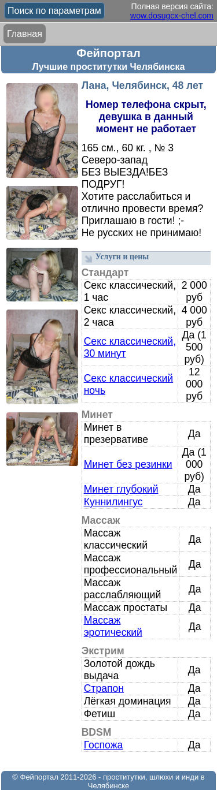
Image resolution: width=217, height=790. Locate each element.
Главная (24, 34)
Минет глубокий (121, 489)
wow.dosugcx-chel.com (172, 15)
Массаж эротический (113, 626)
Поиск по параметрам (54, 11)
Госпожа (103, 745)
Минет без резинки (128, 464)
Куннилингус (113, 502)
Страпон (104, 688)
